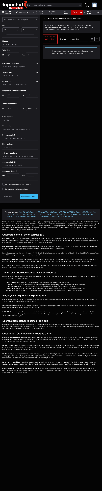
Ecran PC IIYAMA (70, 214)
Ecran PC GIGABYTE (47, 214)
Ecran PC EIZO (19, 214)
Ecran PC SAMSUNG (50, 216)
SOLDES (77, 12)
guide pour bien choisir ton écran (79, 25)
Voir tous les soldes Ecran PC (50, 39)
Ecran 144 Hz (54, 30)
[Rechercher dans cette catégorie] (20, 19)
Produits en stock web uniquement (18, 184)
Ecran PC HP (59, 214)
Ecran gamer (76, 27)
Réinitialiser (8, 196)
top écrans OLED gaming (24, 267)
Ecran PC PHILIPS (36, 216)
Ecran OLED (67, 27)
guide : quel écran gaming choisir (36, 265)
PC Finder (64, 12)
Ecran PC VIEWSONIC (66, 216)
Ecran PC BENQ (70, 212)
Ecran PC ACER (24, 212)
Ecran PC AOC (35, 212)
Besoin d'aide (88, 12)
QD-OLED (62, 247)
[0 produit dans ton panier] (86, 4)
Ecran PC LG (15, 216)
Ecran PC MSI (25, 216)
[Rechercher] (80, 5)
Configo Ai (52, 12)
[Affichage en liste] (92, 39)
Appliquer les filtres (28, 196)
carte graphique (38, 324)
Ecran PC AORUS (46, 212)
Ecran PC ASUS (58, 212)
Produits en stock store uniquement (18, 189)
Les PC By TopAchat (38, 12)
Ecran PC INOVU (82, 214)
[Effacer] (36, 19)
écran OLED (53, 247)
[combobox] (96, 4)
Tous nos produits (7, 12)
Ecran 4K (85, 27)
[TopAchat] (12, 5)
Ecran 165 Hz (64, 30)
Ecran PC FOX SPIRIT (32, 214)
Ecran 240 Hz (74, 30)
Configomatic (23, 12)
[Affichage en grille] (97, 39)
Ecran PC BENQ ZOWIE (84, 212)
